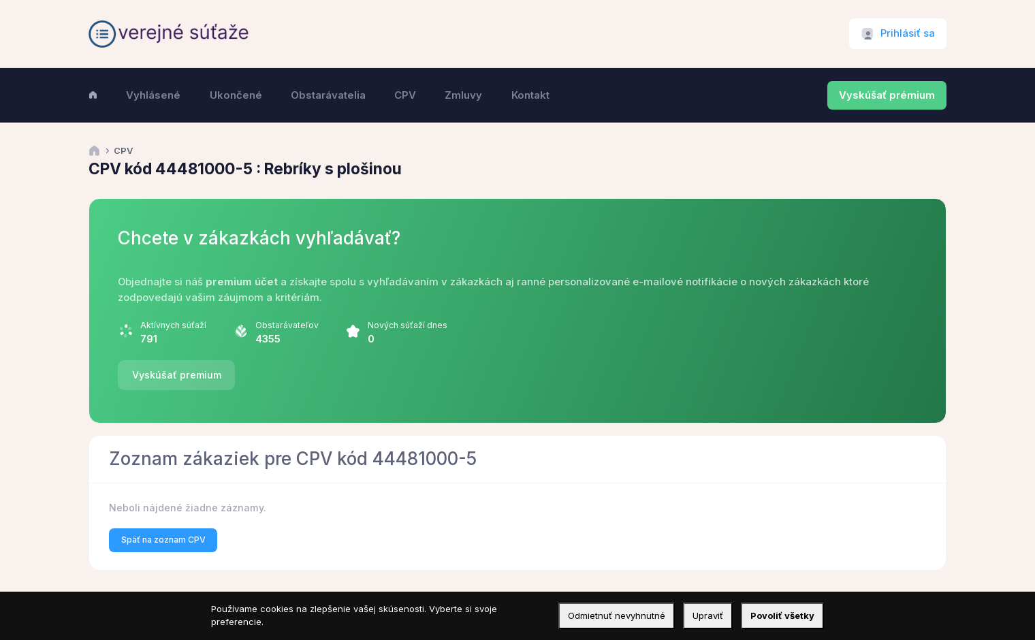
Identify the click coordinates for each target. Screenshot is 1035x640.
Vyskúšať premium (176, 375)
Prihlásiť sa (907, 33)
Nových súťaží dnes (407, 325)
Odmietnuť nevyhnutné (616, 615)
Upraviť (707, 615)
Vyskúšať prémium (887, 95)
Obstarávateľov (287, 325)
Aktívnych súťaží (173, 325)
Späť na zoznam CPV (163, 539)
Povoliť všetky (782, 615)
